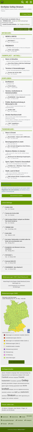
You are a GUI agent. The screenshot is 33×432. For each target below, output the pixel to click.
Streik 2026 (8, 233)
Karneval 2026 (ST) (10, 261)
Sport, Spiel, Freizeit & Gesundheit (17, 162)
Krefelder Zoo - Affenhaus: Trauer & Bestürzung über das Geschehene (19, 166)
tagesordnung (24, 395)
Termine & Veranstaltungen (15, 68)
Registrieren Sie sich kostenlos (10, 189)
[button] (30, 29)
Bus (29, 372)
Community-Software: (16, 429)
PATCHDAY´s (11, 40)
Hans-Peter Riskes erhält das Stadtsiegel (19, 63)
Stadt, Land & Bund (12, 171)
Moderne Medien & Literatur (15, 151)
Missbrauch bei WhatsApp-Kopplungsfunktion (19, 156)
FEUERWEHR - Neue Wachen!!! (16, 97)
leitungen (11, 389)
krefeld (5, 389)
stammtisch (4, 395)
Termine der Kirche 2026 (14, 72)
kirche (25, 386)
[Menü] (30, 2)
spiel (15, 392)
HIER (19, 21)
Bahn (18, 372)
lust (17, 389)
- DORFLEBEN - (6, 78)
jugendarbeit (16, 385)
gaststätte (19, 380)
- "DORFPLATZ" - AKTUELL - (11, 55)
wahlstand (16, 398)
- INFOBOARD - (6, 33)
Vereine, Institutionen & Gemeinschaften (13, 92)
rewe (13, 392)
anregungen (14, 372)
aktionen (4, 372)
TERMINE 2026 (9, 227)
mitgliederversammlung (23, 389)
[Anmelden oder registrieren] (26, 2)
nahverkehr (4, 392)
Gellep (25, 380)
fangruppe (16, 377)
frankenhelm (6, 381)
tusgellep (4, 398)
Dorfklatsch (9, 82)
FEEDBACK (9, 45)
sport (19, 392)
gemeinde (4, 383)
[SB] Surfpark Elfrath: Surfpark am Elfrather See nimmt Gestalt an (19, 176)
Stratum (11, 395)
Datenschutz (15, 375)
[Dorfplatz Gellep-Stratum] (2, 2)
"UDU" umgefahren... (13, 123)
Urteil (7, 398)
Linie (15, 389)
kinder (21, 385)
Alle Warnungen (16, 287)
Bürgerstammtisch (6, 375)
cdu (11, 375)
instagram (15, 383)
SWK (20, 395)
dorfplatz (20, 375)
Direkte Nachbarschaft (13, 115)
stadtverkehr (25, 392)
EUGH (24, 375)
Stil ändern (29, 416)
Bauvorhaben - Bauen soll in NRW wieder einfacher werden (19, 137)
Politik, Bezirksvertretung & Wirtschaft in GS (15, 103)
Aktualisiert (8, 372)
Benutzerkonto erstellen (16, 195)
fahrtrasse (11, 377)
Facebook (5, 377)
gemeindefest (10, 383)
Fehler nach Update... (14, 50)
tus (28, 395)
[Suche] (22, 2)
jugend (3, 385)
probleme (9, 392)
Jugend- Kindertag (9, 385)
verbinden (11, 398)
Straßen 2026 (11, 109)
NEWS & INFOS (10, 36)
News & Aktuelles (11, 59)
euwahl (27, 375)
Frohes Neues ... (12, 86)
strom (17, 395)
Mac (6, 209)
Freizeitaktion (13, 380)
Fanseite (21, 377)
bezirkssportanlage (24, 372)
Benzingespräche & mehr (14, 142)
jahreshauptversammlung (23, 383)
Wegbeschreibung (24, 24)
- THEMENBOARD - (8, 129)
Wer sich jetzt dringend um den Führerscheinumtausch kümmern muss (19, 146)
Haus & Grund (10, 132)
